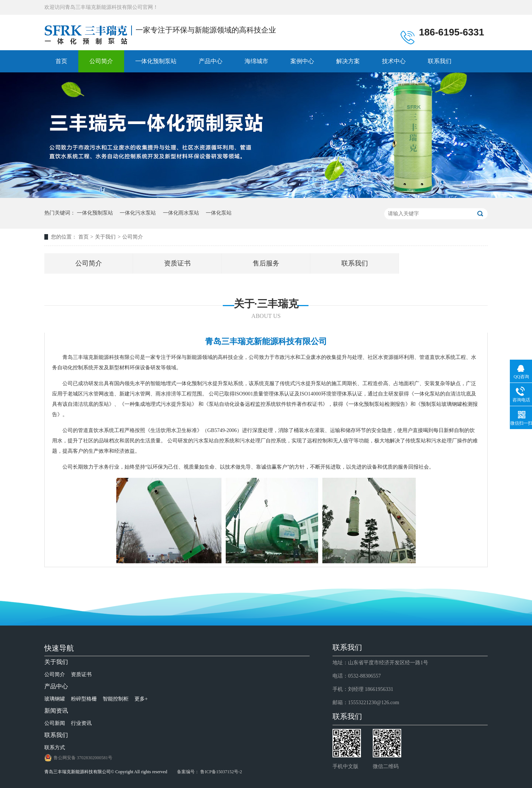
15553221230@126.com (373, 702)
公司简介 (101, 61)
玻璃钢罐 (54, 699)
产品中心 (210, 61)
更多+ (141, 699)
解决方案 (348, 61)
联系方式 (54, 747)
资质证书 (177, 263)
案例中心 (302, 61)
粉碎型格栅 (84, 699)
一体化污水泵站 (138, 213)
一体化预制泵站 (156, 61)
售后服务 (266, 263)
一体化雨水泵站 (181, 213)
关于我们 (105, 237)
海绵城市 (256, 61)
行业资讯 (81, 723)
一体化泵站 (219, 213)
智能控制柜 (116, 699)
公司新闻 (54, 723)
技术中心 (394, 61)
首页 (61, 61)
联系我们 (439, 61)
